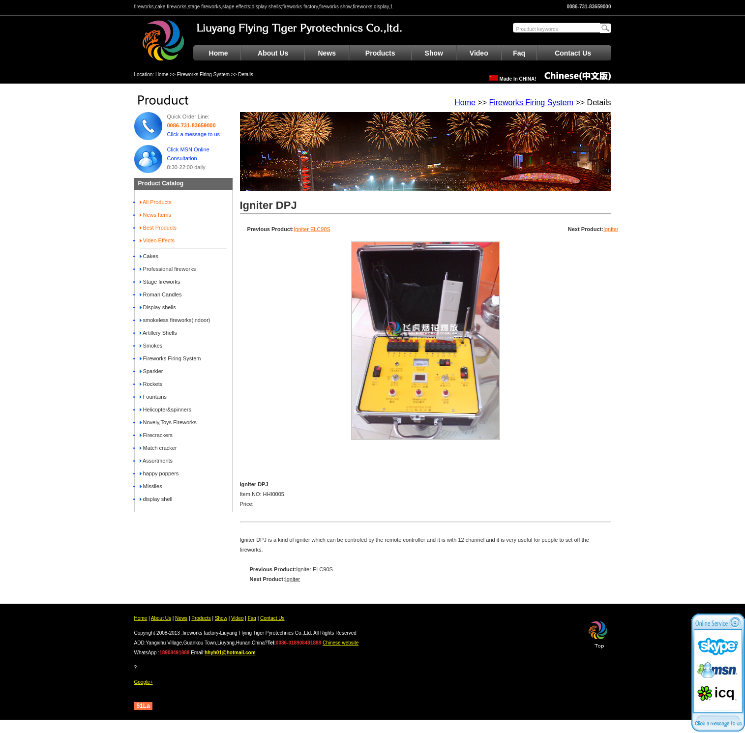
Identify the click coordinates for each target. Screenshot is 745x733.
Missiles (151, 486)
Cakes (149, 256)
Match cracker (158, 448)
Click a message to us (193, 134)
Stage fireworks (160, 282)
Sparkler (151, 371)
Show (434, 53)
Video (479, 53)
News (327, 53)
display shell (156, 499)
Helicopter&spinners (166, 409)
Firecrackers (156, 435)
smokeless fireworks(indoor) (175, 320)
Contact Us (573, 53)
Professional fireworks (168, 269)
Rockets (151, 384)
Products (380, 53)
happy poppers (159, 473)
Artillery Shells (158, 333)
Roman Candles (161, 294)
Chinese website (340, 642)
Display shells (158, 307)
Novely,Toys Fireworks (168, 422)
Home (218, 53)
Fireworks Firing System (203, 74)
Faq (519, 53)
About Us (273, 53)
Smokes (151, 346)
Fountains (153, 397)
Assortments (156, 461)
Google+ (143, 682)
